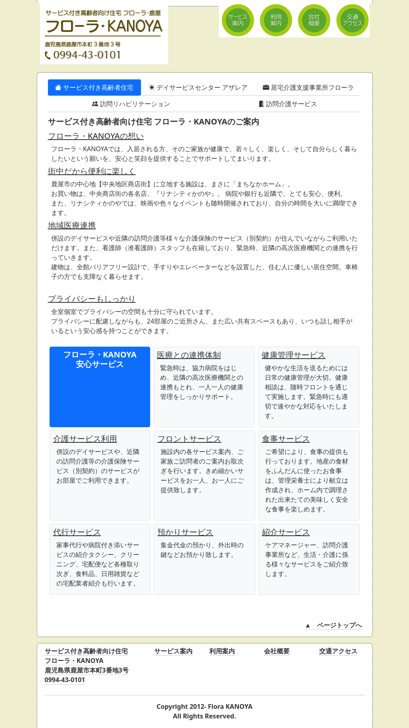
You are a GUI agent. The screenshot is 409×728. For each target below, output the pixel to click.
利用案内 (222, 651)
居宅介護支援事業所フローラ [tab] (308, 87)
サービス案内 (173, 651)
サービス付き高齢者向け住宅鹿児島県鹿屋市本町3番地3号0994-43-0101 (87, 665)
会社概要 (277, 651)
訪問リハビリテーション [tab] (131, 103)
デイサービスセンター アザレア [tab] (198, 87)
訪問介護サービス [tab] (287, 103)
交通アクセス (338, 651)
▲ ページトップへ (333, 625)
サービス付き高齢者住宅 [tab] (94, 87)
